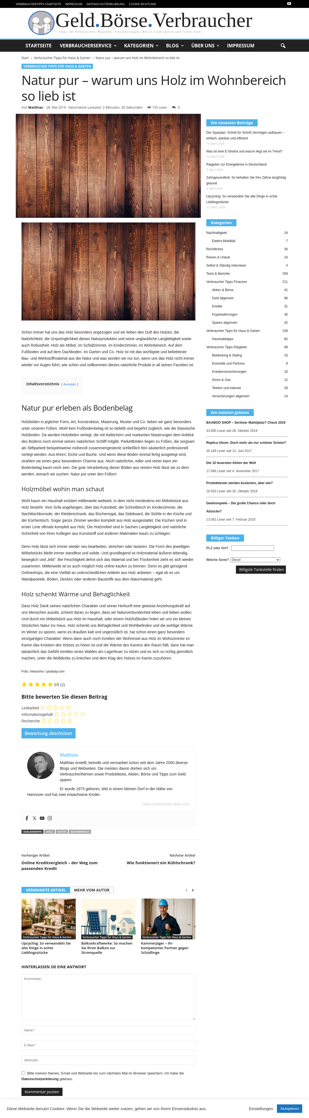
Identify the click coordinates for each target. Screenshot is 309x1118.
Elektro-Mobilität (223, 241)
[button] (283, 46)
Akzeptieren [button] (289, 1109)
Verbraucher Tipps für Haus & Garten (62, 58)
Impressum (73, 4)
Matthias (35, 107)
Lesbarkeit (30, 708)
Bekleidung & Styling (227, 355)
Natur (62, 831)
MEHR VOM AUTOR (91, 890)
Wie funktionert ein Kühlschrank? (161, 862)
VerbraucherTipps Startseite (38, 4)
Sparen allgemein (224, 323)
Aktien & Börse (222, 290)
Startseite (39, 45)
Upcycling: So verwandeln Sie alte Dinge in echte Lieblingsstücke (46, 948)
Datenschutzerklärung (106, 4)
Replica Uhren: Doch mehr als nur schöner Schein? (246, 443)
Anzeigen (70, 384)
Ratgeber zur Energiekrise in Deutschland (236, 164)
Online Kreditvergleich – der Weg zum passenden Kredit (59, 865)
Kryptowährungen (225, 314)
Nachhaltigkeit (216, 233)
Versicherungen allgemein (230, 396)
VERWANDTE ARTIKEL (46, 890)
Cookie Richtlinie (142, 4)
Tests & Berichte (218, 274)
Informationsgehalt (37, 714)
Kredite (217, 306)
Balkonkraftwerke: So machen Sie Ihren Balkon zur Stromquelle (106, 948)
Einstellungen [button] (261, 1109)
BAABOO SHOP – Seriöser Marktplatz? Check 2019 (245, 422)
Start (25, 58)
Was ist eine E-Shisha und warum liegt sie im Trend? (244, 151)
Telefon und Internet (226, 388)
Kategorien (141, 46)
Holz (49, 831)
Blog (175, 46)
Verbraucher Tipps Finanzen (226, 282)
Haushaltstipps (222, 339)
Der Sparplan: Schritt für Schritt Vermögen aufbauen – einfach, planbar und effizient (245, 135)
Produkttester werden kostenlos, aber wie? (239, 483)
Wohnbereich (80, 831)
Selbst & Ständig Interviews (226, 265)
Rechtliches (214, 249)
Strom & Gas (221, 380)
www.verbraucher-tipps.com (166, 804)
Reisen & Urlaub (218, 257)
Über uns (205, 46)
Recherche (30, 721)
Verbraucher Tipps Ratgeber (226, 347)
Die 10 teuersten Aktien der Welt (231, 463)
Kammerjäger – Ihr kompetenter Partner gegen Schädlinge (165, 948)
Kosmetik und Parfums (228, 363)
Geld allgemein (223, 298)
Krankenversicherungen (229, 372)
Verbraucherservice (88, 46)
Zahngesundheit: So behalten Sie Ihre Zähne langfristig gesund (246, 180)
